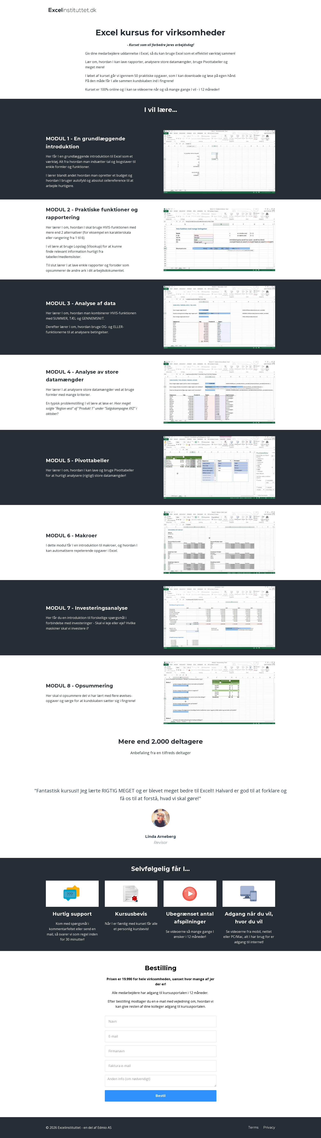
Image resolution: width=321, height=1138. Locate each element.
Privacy (269, 1127)
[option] (160, 813)
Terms (253, 1127)
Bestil (161, 1096)
